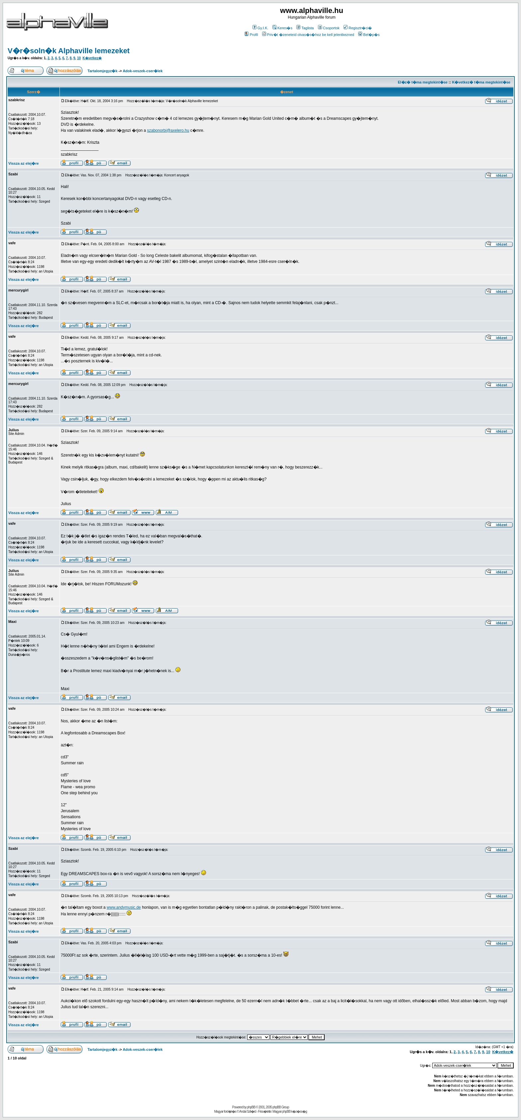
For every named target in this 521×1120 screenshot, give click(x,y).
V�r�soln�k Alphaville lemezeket (69, 51)
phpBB (251, 1107)
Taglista (305, 28)
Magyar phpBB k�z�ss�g (289, 1111)
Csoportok (329, 28)
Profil (251, 35)
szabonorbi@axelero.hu (168, 130)
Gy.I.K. (260, 28)
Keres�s (282, 28)
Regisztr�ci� (358, 28)
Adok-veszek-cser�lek (142, 71)
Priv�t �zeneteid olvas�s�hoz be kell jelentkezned (308, 35)
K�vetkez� (92, 58)
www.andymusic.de (124, 907)
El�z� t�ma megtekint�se (423, 82)
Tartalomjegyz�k (102, 71)
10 (79, 58)
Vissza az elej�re (23, 163)
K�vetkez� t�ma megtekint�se (481, 82)
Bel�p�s (369, 35)
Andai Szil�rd (247, 1111)
